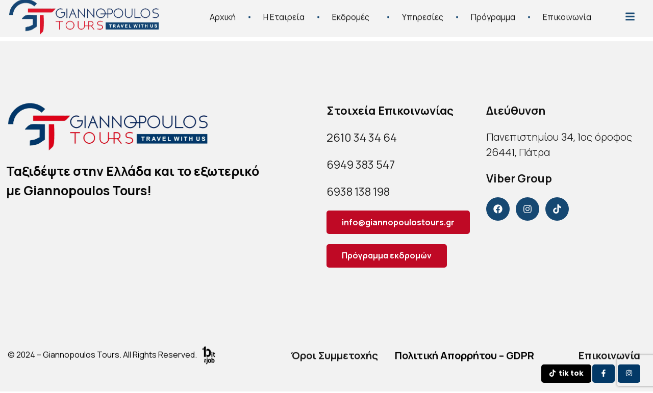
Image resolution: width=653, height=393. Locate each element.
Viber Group (519, 178)
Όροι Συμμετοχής (334, 356)
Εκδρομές (353, 13)
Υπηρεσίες (422, 13)
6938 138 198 (358, 191)
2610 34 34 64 (361, 137)
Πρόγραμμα (493, 13)
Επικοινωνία (567, 13)
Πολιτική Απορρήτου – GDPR (464, 356)
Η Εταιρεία (284, 13)
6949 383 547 (360, 164)
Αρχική (223, 13)
